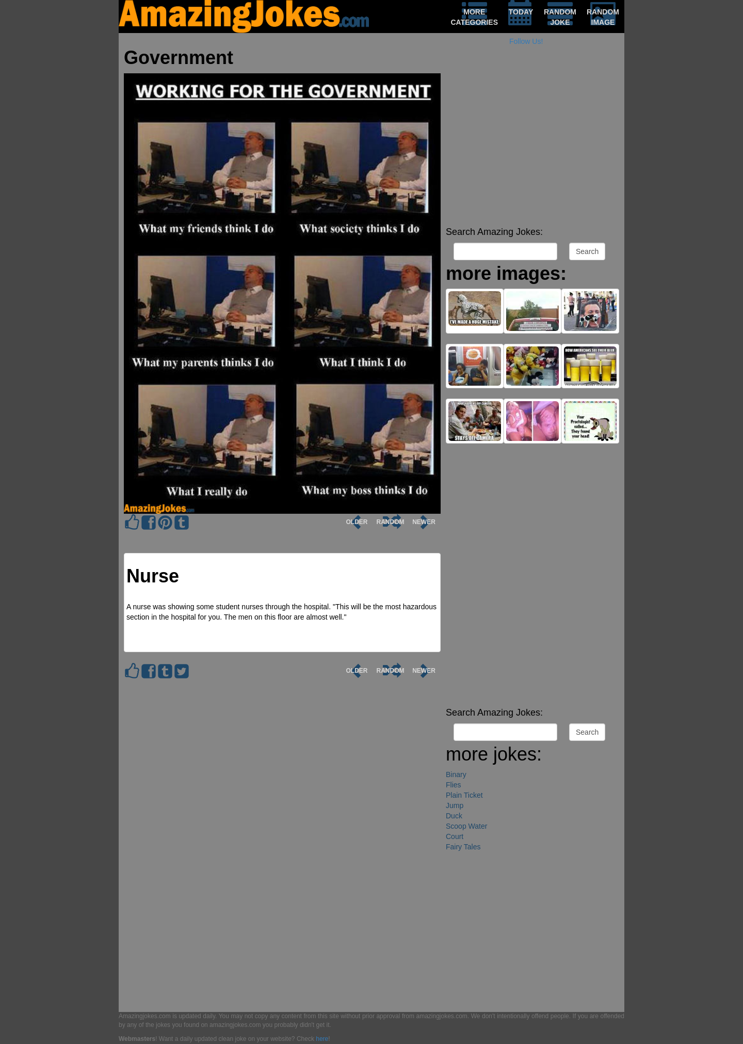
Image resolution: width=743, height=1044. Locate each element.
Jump (454, 805)
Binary (456, 774)
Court (454, 836)
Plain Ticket (464, 795)
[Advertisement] (532, 149)
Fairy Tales (463, 847)
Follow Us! (526, 41)
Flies (453, 785)
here (322, 1038)
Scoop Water (466, 826)
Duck (454, 816)
